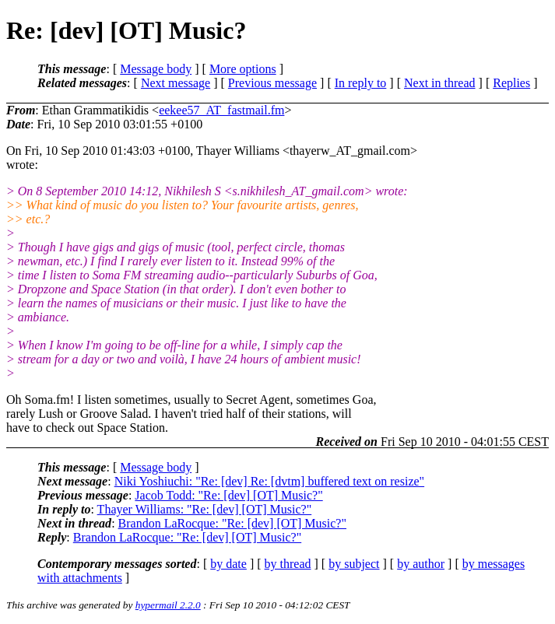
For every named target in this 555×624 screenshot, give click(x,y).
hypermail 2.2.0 (168, 605)
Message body (155, 68)
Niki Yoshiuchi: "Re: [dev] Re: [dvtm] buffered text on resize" (269, 481)
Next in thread (440, 82)
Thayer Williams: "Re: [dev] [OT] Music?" (204, 509)
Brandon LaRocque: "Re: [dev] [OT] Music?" (232, 523)
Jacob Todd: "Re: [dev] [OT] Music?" (228, 495)
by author (420, 563)
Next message (175, 82)
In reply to (361, 82)
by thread (288, 563)
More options (242, 68)
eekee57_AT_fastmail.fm (221, 110)
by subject (353, 563)
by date (228, 563)
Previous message (272, 82)
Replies (511, 82)
